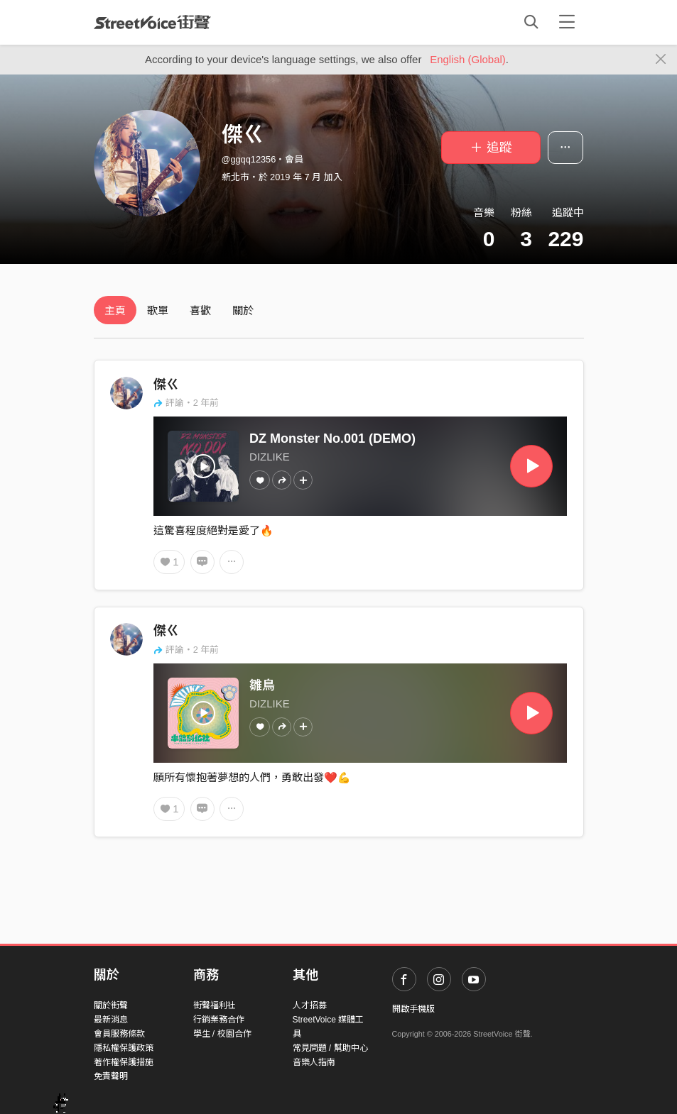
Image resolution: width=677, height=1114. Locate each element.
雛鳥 (262, 685)
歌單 (157, 310)
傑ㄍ (166, 384)
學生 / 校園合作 (222, 1034)
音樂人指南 (314, 1062)
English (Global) (468, 59)
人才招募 (310, 1005)
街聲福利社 (214, 1005)
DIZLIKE (269, 457)
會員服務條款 (119, 1034)
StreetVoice (152, 22)
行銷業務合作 (218, 1020)
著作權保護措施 (123, 1062)
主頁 (115, 310)
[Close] (661, 59)
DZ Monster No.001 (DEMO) (332, 438)
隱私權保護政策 (123, 1048)
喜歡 (200, 310)
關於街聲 (111, 1005)
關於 (243, 310)
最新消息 (111, 1020)
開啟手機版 (413, 1009)
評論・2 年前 (186, 402)
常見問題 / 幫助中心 (330, 1048)
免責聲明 (111, 1076)
